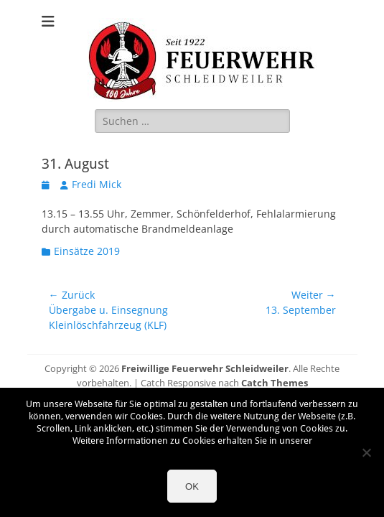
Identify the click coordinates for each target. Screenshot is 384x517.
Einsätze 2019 (87, 251)
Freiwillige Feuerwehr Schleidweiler (205, 368)
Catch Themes (274, 382)
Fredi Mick (96, 184)
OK (192, 486)
